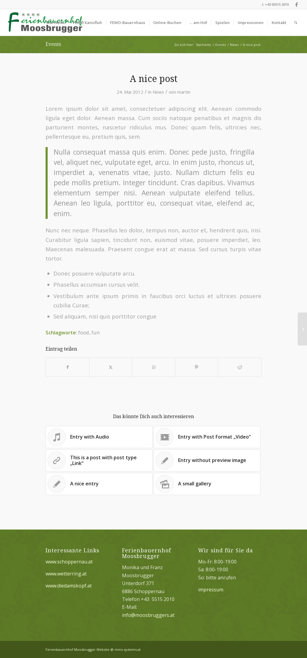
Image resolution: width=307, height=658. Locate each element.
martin (183, 92)
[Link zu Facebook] (296, 4)
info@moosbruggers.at (148, 615)
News (158, 92)
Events (53, 44)
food (83, 332)
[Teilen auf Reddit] (239, 367)
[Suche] (295, 22)
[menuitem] (55, 22)
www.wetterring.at (66, 573)
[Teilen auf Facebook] (67, 367)
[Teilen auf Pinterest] (196, 367)
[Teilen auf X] (110, 367)
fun (95, 332)
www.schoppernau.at (69, 561)
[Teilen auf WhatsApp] (153, 367)
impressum (210, 589)
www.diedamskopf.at (69, 585)
